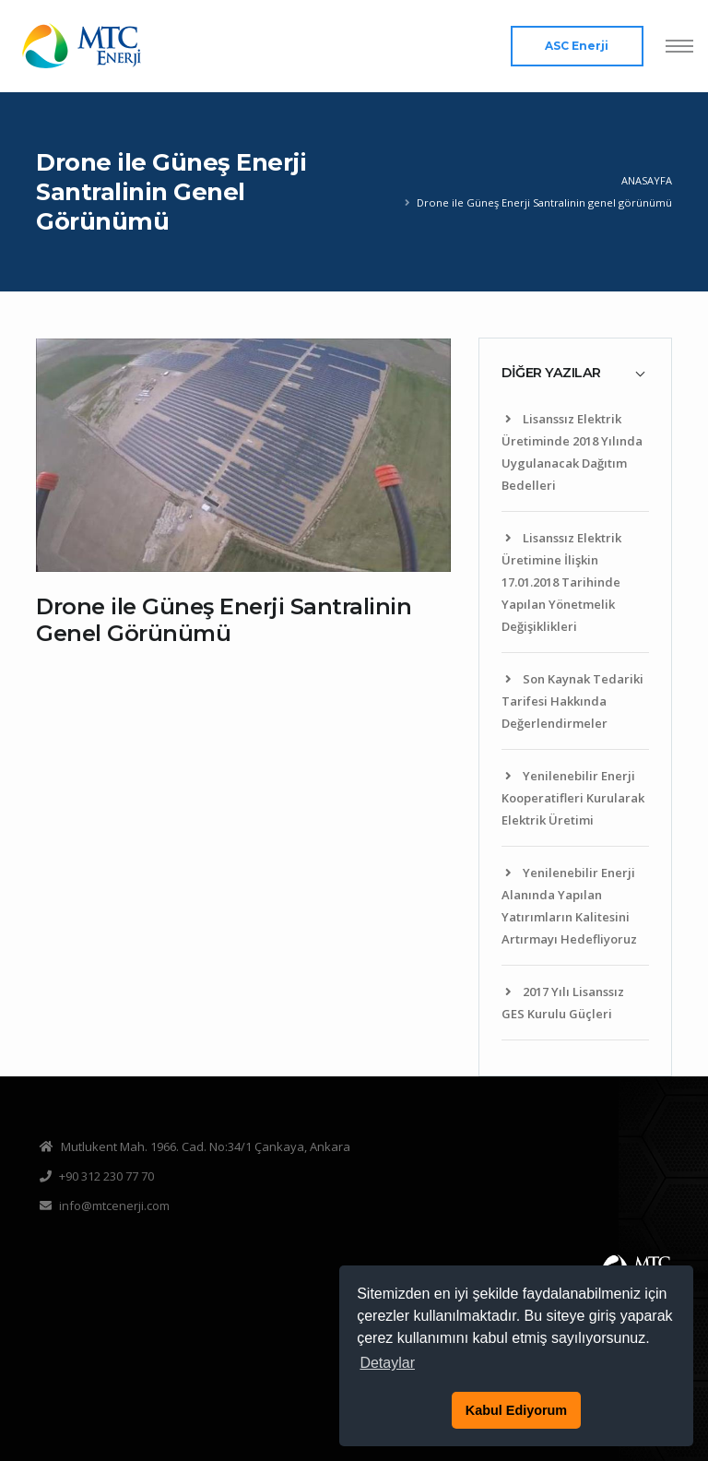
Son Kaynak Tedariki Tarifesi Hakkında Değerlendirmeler (572, 701)
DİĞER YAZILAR (551, 372)
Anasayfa (646, 180)
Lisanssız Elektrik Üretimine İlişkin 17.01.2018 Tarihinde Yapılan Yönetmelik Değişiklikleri (561, 582)
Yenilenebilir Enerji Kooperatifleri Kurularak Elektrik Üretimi (573, 797)
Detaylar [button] (387, 1363)
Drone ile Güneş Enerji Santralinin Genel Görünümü (223, 620)
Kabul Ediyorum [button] (516, 1410)
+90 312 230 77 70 (106, 1176)
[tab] (575, 373)
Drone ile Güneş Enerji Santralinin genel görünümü (544, 202)
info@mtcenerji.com (114, 1205)
